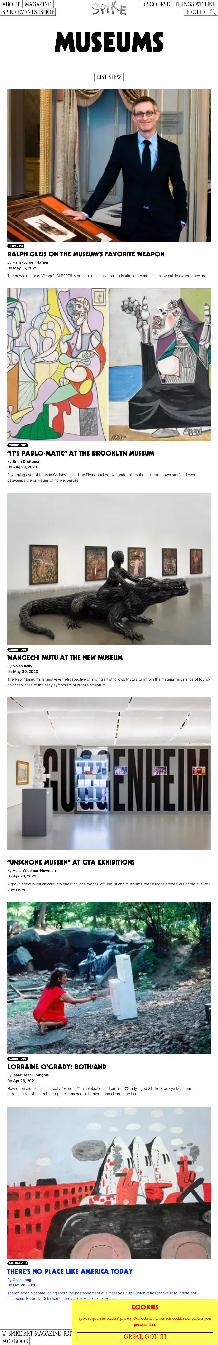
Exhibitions (18, 445)
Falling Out (18, 1263)
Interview (16, 246)
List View (109, 77)
